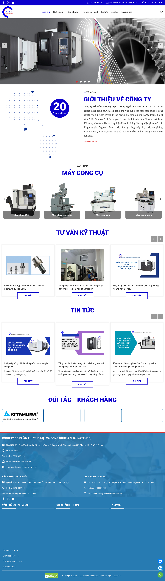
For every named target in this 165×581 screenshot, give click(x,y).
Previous (4, 45)
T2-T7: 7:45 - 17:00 (152, 2)
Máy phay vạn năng (62, 215)
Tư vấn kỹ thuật (90, 12)
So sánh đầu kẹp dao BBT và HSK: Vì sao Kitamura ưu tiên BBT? (24, 287)
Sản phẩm (74, 12)
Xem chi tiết (90, 141)
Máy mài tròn (103, 215)
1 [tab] (76, 81)
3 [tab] (84, 81)
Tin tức (104, 12)
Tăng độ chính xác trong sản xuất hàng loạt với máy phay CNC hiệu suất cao (81, 365)
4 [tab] (88, 81)
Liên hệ (114, 12)
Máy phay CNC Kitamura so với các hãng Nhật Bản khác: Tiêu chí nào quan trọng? (80, 287)
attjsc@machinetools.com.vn (121, 2)
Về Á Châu (91, 92)
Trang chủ (45, 12)
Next (160, 45)
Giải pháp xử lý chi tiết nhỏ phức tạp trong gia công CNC (26, 365)
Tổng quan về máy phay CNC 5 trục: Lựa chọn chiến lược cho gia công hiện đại (135, 365)
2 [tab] (80, 81)
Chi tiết (28, 295)
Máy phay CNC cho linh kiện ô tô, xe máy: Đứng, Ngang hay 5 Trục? (136, 287)
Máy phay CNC (21, 215)
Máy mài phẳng (144, 215)
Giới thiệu (59, 12)
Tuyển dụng (126, 12)
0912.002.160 (94, 2)
